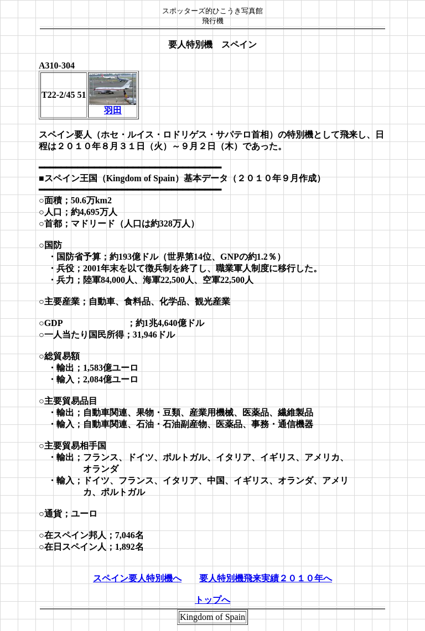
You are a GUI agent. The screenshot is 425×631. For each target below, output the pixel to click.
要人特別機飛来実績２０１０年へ (265, 578)
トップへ (212, 599)
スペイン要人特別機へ (137, 578)
